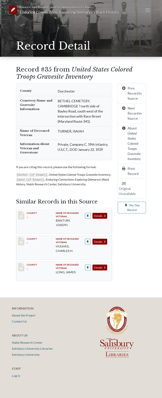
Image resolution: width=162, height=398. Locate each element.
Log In (16, 375)
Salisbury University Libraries (32, 348)
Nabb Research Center (27, 342)
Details (99, 215)
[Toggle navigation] (147, 10)
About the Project (23, 315)
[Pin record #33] (87, 267)
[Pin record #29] (87, 216)
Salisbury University (26, 354)
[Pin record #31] (87, 242)
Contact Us (19, 321)
